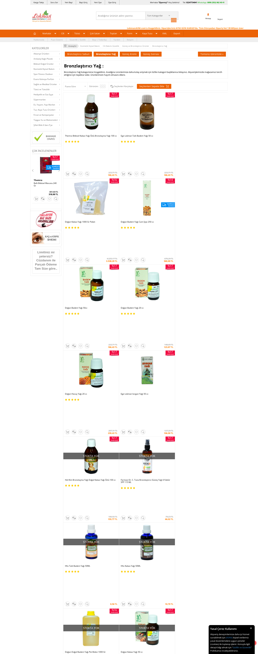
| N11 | (84, 415)
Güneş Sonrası (151, 53)
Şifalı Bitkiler (136, 453)
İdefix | (160, 418)
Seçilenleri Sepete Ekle (154, 85)
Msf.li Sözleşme (72, 467)
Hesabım (168, 467)
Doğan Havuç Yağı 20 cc (158, 177)
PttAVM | (122, 415)
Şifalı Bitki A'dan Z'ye (43, 124)
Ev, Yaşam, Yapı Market (44, 104)
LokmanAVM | (95, 415)
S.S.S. (34, 443)
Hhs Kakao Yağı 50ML (198, 230)
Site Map (135, 482)
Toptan (113, 32)
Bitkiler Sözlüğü (138, 472)
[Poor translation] (12, 606)
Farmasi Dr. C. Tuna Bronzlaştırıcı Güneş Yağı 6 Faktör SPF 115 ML (124, 231)
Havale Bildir (169, 472)
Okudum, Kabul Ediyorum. (54, 381)
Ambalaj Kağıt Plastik (43, 58)
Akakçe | (151, 418)
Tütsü (77, 32)
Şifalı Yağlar (136, 458)
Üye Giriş (112, 2)
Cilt (62, 32)
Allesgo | (141, 418)
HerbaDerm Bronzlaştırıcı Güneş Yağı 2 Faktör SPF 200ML (165, 283)
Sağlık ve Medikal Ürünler (45, 83)
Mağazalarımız (39, 472)
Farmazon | (129, 418)
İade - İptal (69, 458)
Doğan (63, 334)
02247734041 (191, 2)
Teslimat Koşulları (73, 453)
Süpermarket (40, 99)
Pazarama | (171, 415)
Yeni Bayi (69, 2)
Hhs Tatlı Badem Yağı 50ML (159, 230)
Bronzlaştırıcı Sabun (78, 53)
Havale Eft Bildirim (73, 477)
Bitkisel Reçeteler (138, 467)
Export (177, 32)
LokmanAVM (129, 577)
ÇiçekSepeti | (110, 415)
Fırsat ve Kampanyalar (44, 114)
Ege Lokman (129, 334)
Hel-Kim (63, 342)
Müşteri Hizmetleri (73, 482)
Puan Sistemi (57, 39)
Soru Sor (54, 2)
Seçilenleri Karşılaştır (123, 85)
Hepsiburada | (157, 415)
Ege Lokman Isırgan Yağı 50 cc (202, 177)
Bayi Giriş (83, 2)
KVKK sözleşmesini (44, 381)
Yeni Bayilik (169, 458)
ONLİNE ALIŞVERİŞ (129, 524)
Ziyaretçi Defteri (39, 492)
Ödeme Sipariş (71, 443)
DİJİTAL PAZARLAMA (129, 547)
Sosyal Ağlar (37, 487)
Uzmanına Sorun (39, 458)
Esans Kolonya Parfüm (44, 78)
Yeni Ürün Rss (137, 492)
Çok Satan (95, 32)
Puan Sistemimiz (105, 463)
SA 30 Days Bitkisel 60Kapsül (42, 184)
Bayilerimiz (37, 467)
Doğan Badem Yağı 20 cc (117, 177)
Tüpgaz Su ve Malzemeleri (46, 119)
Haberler (36, 482)
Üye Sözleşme (170, 448)
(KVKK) (229, 637)
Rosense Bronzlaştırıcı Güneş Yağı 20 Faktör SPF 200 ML (205, 283)
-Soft (112, 588)
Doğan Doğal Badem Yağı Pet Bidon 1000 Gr (81, 283)
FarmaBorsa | (115, 418)
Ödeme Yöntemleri (73, 448)
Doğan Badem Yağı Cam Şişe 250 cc (204, 124)
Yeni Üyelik (175, 322)
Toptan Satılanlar (105, 467)
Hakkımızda (39, 39)
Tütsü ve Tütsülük (42, 89)
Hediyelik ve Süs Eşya (43, 94)
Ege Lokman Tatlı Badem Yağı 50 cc (122, 124)
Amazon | (132, 415)
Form (129, 32)
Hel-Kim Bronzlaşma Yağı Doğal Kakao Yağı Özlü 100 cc (82, 231)
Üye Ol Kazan (104, 443)
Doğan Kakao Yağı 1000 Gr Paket (162, 124)
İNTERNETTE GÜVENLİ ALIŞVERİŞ (129, 535)
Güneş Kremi (129, 53)
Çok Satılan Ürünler (107, 472)
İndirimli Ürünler (105, 448)
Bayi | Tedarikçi (99, 39)
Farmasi (194, 334)
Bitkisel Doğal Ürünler (44, 63)
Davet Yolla (103, 477)
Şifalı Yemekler (137, 463)
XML (164, 32)
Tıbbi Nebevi (136, 448)
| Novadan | (101, 418)
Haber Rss (135, 487)
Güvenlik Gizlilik (72, 472)
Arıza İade (168, 477)
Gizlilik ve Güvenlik (242, 647)
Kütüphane (136, 443)
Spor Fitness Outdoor (43, 73)
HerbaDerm (129, 342)
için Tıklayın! (208, 450)
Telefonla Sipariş (39, 477)
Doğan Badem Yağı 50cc (76, 177)
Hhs (36, 179)
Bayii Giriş (168, 463)
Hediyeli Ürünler (105, 458)
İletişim (130, 39)
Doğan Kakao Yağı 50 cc (117, 282)
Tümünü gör (129, 351)
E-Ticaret (119, 588)
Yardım (117, 39)
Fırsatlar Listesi (105, 453)
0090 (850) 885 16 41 (206, 462)
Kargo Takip (39, 2)
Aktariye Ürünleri (41, 53)
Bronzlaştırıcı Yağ (106, 53)
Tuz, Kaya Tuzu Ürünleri (44, 109)
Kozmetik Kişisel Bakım (44, 68)
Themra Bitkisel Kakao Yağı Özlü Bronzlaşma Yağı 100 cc (79, 125)
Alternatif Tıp (136, 477)
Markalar (46, 32)
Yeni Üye (98, 2)
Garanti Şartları (72, 463)
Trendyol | (143, 415)
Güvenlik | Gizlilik (78, 39)
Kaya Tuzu (147, 32)
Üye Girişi (192, 322)
